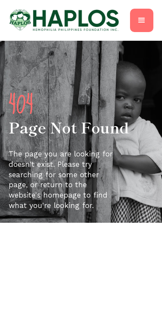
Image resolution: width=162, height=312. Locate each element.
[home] (64, 20)
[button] (141, 20)
